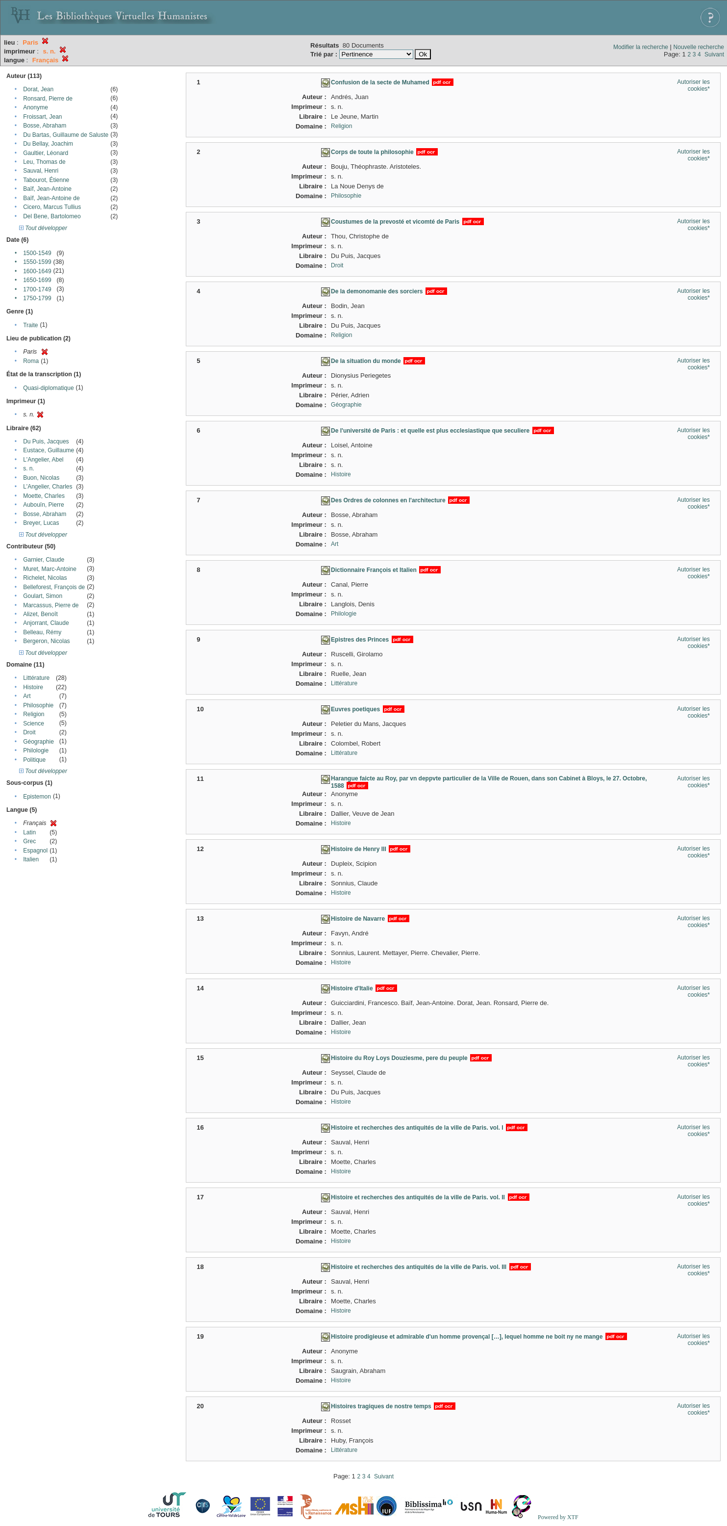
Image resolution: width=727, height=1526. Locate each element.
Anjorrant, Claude (46, 623)
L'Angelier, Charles (47, 486)
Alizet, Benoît (40, 614)
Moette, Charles (44, 495)
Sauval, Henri (40, 170)
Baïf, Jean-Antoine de (51, 198)
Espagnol (35, 850)
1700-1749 (37, 289)
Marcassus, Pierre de (50, 605)
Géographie (38, 741)
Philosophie (38, 705)
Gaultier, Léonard (45, 153)
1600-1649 (37, 271)
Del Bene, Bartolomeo (51, 216)
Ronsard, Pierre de (48, 98)
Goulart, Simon (42, 596)
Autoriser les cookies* (693, 85)
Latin (29, 832)
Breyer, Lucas (41, 522)
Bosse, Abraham (44, 125)
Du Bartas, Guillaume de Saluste (65, 134)
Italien (31, 859)
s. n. (28, 468)
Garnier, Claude (43, 559)
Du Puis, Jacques (46, 441)
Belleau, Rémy (42, 632)
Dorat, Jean (38, 89)
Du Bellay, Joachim (48, 143)
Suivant (714, 54)
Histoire (33, 687)
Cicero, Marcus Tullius (52, 207)
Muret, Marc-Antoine (49, 569)
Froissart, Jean (42, 116)
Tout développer (43, 228)
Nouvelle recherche (699, 47)
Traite (30, 325)
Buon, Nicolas (41, 477)
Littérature (36, 677)
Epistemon (37, 796)
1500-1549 (37, 253)
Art (26, 696)
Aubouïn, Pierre (43, 504)
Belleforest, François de (54, 587)
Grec (29, 841)
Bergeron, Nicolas (46, 641)
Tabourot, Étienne (46, 180)
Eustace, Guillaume (48, 450)
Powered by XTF (558, 1517)
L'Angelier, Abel (43, 459)
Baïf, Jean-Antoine (47, 188)
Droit (29, 732)
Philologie (36, 750)
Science (33, 723)
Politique (34, 759)
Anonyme (35, 107)
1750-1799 (37, 298)
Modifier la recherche (640, 47)
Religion (33, 714)
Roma (31, 361)
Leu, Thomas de (44, 161)
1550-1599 (37, 262)
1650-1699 (37, 280)
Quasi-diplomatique (48, 388)
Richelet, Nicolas (45, 577)
